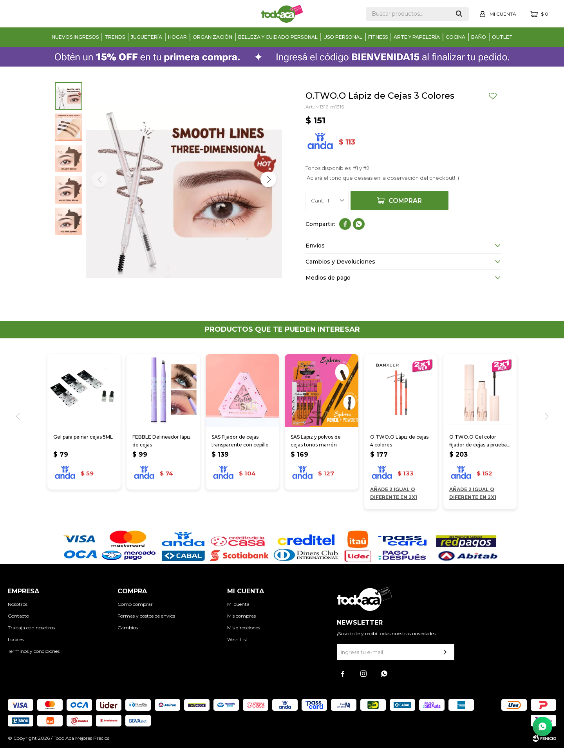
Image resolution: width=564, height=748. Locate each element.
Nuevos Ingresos (75, 37)
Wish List (237, 639)
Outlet (502, 37)
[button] (268, 179)
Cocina (455, 37)
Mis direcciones (243, 628)
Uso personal (343, 37)
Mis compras (241, 616)
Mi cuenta (238, 604)
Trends (115, 37)
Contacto (18, 616)
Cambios (128, 628)
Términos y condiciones (34, 651)
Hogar (177, 37)
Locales (16, 639)
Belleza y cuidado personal (278, 37)
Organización (212, 37)
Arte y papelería (417, 37)
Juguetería (146, 37)
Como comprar (135, 604)
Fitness (378, 37)
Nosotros (17, 604)
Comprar (405, 200)
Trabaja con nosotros (31, 628)
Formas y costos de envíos (146, 616)
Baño (478, 37)
